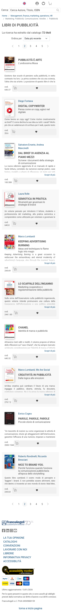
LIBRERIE (8, 553)
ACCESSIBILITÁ (12, 561)
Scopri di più (49, 175)
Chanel (23, 327)
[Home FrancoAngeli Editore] (11, 4)
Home (4, 16)
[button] (23, 3)
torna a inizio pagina (30, 608)
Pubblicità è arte (30, 59)
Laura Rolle (23, 193)
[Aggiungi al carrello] (15, 88)
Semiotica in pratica (32, 198)
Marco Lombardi (26, 236)
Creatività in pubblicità (34, 374)
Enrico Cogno (25, 413)
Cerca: (5, 10)
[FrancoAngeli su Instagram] (11, 531)
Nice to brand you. (31, 464)
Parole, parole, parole (33, 418)
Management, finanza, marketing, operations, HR (31, 16)
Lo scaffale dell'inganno (35, 283)
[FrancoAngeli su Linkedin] (7, 531)
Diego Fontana (25, 101)
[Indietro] (13, 46)
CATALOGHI (10, 541)
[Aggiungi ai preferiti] (37, 88)
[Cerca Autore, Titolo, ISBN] (32, 10)
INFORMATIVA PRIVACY (17, 557)
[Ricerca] (57, 10)
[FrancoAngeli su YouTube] (15, 531)
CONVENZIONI (11, 545)
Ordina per (16, 38)
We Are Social (43, 370)
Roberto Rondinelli (27, 456)
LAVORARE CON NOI (15, 549)
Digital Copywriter (31, 106)
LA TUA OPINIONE (13, 537)
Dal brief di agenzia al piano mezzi (33, 155)
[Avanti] (48, 46)
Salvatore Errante (26, 144)
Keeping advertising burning (32, 243)
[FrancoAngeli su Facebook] (3, 531)
